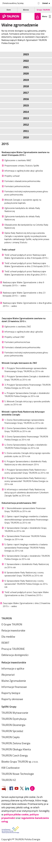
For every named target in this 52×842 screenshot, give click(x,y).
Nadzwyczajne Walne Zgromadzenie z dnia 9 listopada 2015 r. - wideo (23, 284)
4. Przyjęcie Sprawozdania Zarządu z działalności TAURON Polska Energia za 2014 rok (27, 394)
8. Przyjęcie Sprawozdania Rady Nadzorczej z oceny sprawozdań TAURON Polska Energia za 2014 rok (26, 481)
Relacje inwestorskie (13, 630)
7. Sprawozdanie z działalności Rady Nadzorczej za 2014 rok (26, 566)
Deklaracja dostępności (14, 655)
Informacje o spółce (12, 668)
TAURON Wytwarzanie (14, 712)
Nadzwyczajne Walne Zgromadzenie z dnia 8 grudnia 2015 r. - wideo (27, 304)
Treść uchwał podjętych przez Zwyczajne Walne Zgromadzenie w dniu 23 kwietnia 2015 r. (26, 594)
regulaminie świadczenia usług (25, 819)
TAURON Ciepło (10, 737)
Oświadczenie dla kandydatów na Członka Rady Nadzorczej (26, 226)
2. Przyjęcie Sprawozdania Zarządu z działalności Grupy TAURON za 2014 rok (27, 378)
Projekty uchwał (12, 175)
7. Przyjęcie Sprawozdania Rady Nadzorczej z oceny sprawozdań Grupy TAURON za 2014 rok (26, 471)
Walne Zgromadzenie (13, 681)
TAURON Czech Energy (14, 755)
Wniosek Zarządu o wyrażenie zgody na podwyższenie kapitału (22, 201)
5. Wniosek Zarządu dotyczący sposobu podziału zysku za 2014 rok (27, 403)
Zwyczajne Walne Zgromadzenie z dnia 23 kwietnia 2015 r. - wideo (26, 605)
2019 (26, 80)
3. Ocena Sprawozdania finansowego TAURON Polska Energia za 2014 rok (26, 438)
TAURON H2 (8, 780)
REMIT (5, 642)
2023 (26, 54)
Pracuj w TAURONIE (13, 649)
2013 (26, 118)
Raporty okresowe (12, 699)
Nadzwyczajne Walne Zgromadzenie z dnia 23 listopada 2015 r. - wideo (24, 294)
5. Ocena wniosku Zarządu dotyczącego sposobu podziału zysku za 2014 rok (27, 454)
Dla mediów (8, 636)
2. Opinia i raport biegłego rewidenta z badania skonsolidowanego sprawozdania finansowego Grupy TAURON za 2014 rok (26, 519)
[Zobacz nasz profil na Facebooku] (11, 789)
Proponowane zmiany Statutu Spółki (21, 165)
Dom (9, 9)
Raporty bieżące (10, 693)
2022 (26, 60)
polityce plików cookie (16, 814)
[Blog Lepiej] (32, 789)
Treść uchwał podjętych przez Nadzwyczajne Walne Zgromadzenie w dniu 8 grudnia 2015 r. (25, 273)
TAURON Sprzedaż (12, 731)
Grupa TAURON (43, 9)
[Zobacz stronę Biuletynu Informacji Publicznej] (4, 789)
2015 (26, 105)
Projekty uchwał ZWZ (14, 336)
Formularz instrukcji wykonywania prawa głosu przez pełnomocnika (26, 193)
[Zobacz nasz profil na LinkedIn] (27, 789)
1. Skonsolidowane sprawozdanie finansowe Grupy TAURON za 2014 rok (25, 510)
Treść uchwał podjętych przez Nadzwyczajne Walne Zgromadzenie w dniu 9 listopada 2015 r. (26, 256)
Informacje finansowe (14, 687)
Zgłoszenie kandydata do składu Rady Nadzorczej (22, 210)
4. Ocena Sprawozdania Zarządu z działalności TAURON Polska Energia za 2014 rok (25, 446)
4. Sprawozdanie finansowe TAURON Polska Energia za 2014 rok (25, 538)
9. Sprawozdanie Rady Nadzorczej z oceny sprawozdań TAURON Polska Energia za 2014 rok (26, 584)
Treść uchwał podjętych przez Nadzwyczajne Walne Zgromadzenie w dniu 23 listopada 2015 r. (27, 265)
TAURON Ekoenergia (13, 725)
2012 (26, 124)
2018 (26, 86)
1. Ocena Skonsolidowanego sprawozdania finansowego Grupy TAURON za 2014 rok (24, 421)
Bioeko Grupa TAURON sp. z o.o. (19, 761)
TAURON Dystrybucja (13, 719)
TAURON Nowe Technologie (17, 774)
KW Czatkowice (10, 767)
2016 (26, 99)
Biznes (26, 9)
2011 (26, 131)
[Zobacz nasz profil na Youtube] (16, 789)
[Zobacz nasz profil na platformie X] (21, 789)
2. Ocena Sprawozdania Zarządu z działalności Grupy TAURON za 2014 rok (25, 430)
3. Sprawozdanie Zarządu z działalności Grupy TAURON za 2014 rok (25, 529)
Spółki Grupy (8, 706)
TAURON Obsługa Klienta (16, 749)
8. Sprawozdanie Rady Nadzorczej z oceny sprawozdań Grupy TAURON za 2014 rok (24, 574)
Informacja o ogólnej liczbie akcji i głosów (23, 170)
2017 (26, 92)
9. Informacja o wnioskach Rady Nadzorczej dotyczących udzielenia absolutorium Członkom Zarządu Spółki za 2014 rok (26, 492)
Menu (46, 16)
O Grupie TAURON (11, 624)
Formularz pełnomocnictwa (17, 186)
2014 (26, 112)
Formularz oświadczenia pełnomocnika (22, 181)
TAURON (6, 618)
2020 (26, 73)
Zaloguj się (38, 16)
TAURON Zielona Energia (15, 743)
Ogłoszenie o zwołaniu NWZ (17, 160)
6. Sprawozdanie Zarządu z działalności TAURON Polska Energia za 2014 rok (27, 557)
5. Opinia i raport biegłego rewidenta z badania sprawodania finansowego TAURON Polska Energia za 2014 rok (26, 547)
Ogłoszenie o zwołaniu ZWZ (17, 326)
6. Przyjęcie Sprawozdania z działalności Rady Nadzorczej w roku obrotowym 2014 (25, 463)
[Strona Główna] (10, 16)
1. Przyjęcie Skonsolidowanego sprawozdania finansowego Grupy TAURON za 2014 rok (25, 370)
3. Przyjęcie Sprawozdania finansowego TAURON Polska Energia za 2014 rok (27, 386)
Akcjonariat (8, 674)
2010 (26, 137)
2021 (26, 67)
